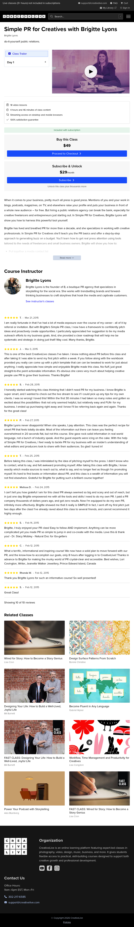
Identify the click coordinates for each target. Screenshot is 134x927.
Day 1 (10, 62)
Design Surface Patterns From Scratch (92, 658)
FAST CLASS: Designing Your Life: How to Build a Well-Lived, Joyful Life (34, 759)
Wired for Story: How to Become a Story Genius (33, 658)
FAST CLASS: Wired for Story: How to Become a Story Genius (98, 810)
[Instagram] (57, 868)
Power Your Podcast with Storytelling (26, 809)
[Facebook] (49, 868)
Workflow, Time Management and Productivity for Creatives (99, 759)
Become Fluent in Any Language (89, 706)
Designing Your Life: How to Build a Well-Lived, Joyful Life (32, 708)
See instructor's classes (40, 301)
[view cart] (125, 3)
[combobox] (85, 16)
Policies (67, 922)
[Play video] (90, 71)
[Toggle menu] (128, 16)
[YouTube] (42, 868)
